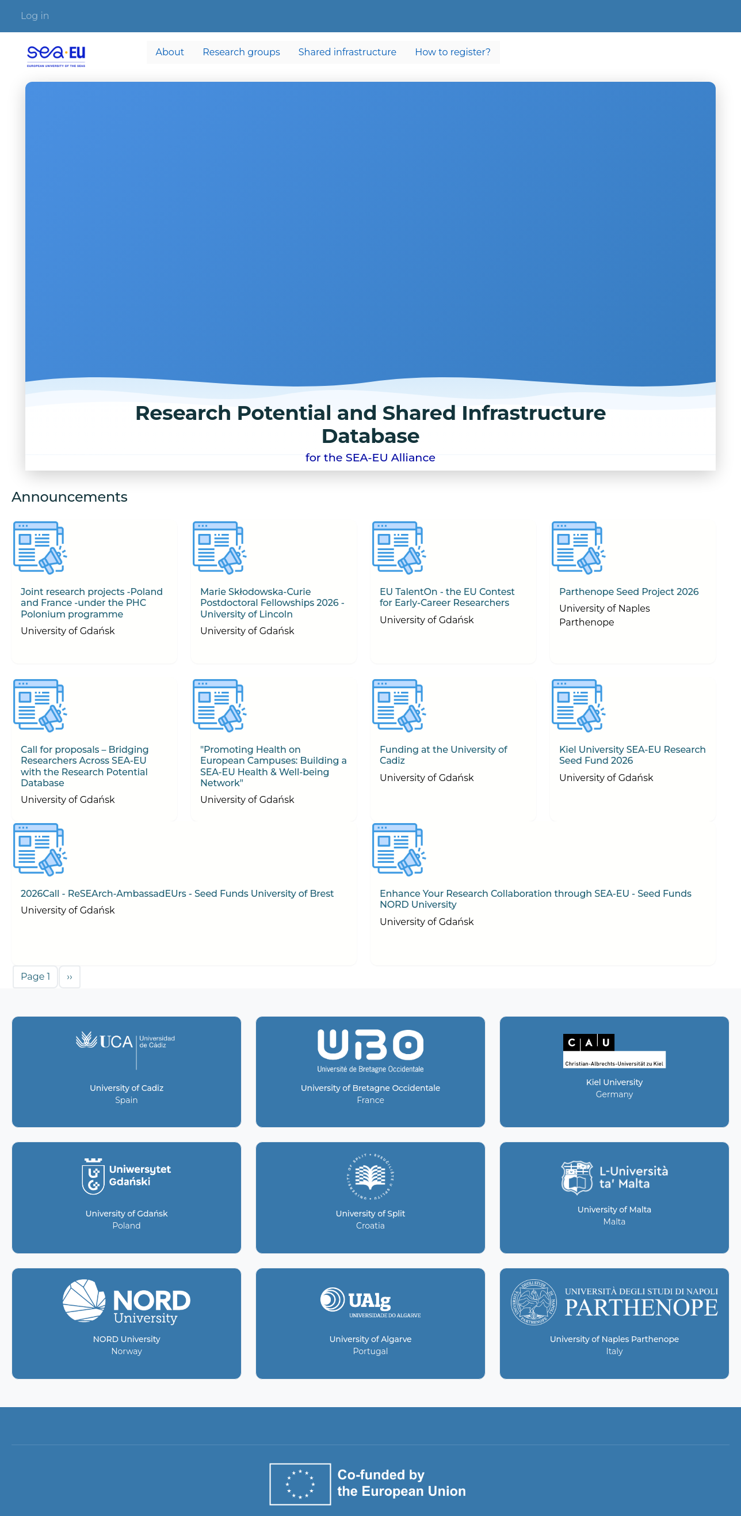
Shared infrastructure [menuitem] (347, 52)
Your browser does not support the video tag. (370, 276)
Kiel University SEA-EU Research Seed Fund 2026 (632, 755)
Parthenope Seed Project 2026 (628, 591)
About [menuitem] (170, 52)
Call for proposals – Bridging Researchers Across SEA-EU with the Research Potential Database (85, 766)
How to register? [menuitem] (453, 52)
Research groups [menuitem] (241, 52)
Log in (35, 15)
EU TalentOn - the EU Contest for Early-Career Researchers (447, 597)
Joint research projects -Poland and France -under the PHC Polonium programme (92, 602)
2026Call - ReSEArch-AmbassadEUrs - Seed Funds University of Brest (177, 893)
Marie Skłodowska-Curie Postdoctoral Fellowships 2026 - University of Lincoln (272, 602)
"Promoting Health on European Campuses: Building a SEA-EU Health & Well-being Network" (273, 766)
